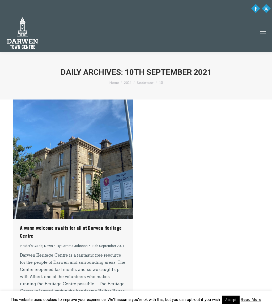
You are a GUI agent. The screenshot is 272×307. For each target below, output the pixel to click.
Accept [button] (230, 300)
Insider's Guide (31, 246)
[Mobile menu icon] (263, 33)
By (72, 246)
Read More (251, 299)
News (48, 246)
